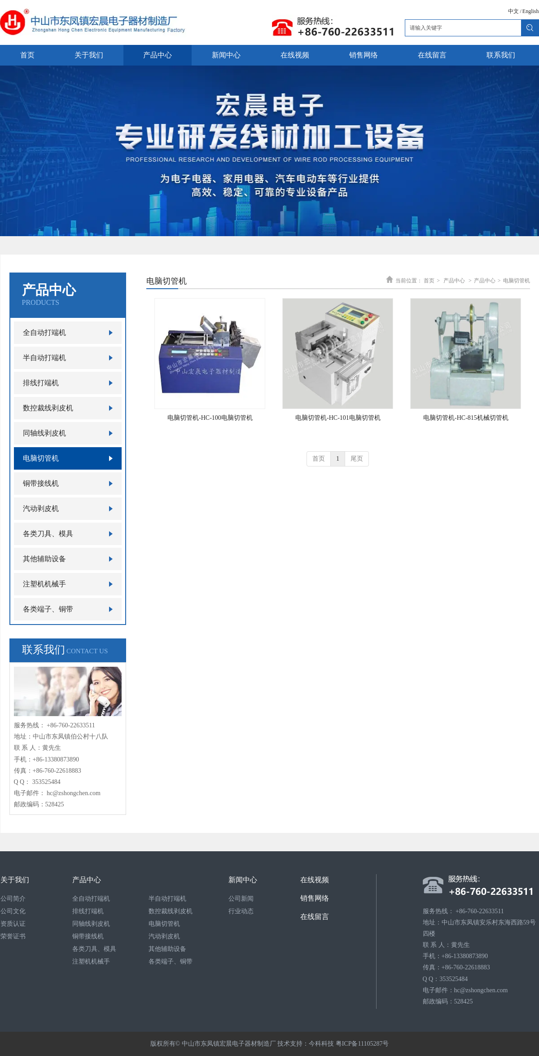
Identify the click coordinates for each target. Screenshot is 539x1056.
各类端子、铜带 (171, 961)
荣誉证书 (13, 936)
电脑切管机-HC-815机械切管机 (465, 417)
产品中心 (454, 280)
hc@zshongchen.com (74, 793)
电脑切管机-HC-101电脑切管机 (338, 417)
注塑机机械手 (91, 961)
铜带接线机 (88, 936)
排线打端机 (88, 911)
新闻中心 (242, 880)
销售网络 (314, 898)
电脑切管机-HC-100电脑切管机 (210, 417)
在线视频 (314, 880)
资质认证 (13, 923)
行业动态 (241, 911)
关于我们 (14, 880)
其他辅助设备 (167, 949)
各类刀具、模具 (94, 949)
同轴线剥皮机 (91, 923)
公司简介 (13, 898)
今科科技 (321, 1043)
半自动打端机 (167, 898)
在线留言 (314, 916)
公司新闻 (241, 898)
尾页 (357, 458)
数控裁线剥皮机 (171, 911)
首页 (429, 280)
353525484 (46, 782)
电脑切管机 (516, 280)
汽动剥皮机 (164, 936)
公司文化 (13, 911)
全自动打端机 (91, 898)
